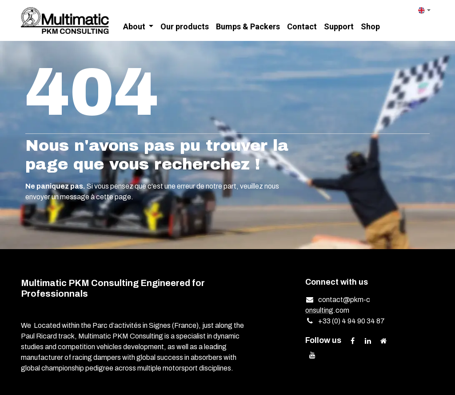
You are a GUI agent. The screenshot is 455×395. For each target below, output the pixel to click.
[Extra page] (383, 341)
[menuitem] (138, 27)
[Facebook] (352, 341)
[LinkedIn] (368, 341)
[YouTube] (312, 355)
